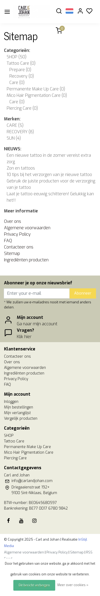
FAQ (8, 240)
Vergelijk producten (20, 418)
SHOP (16, 57)
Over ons (12, 221)
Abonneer (82, 293)
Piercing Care (22, 108)
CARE (15, 125)
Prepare (20, 69)
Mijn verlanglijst (17, 412)
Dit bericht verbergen (34, 585)
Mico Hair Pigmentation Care (37, 95)
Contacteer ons (18, 247)
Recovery (21, 76)
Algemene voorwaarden (27, 228)
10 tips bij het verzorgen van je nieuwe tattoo (49, 174)
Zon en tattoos (21, 168)
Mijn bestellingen (18, 407)
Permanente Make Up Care (36, 89)
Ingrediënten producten (26, 260)
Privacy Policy (17, 234)
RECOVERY (20, 132)
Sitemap (12, 253)
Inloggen (11, 401)
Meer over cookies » (72, 585)
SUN (14, 138)
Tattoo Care (21, 63)
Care (17, 82)
